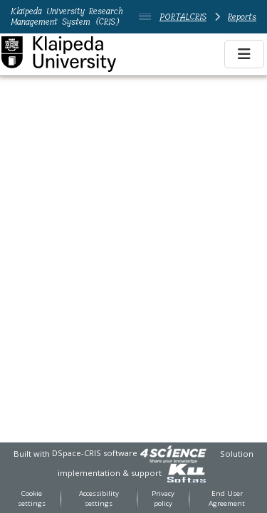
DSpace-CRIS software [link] (94, 453)
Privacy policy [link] (163, 499)
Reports (242, 16)
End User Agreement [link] (227, 499)
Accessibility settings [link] (99, 499)
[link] (173, 453)
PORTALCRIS (182, 16)
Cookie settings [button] (32, 499)
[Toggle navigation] (244, 54)
